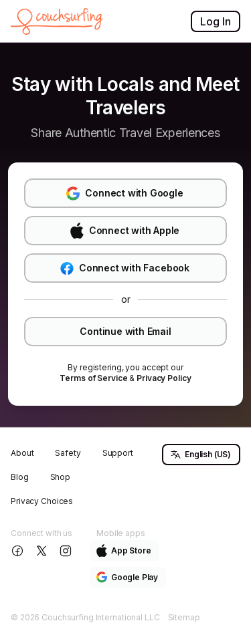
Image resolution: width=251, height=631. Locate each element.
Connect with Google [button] (124, 193)
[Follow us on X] (43, 550)
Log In (215, 21)
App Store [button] (123, 550)
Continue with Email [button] (125, 331)
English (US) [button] (200, 454)
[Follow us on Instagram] (67, 550)
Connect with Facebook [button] (124, 268)
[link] (93, 378)
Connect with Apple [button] (124, 231)
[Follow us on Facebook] (19, 550)
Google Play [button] (127, 577)
